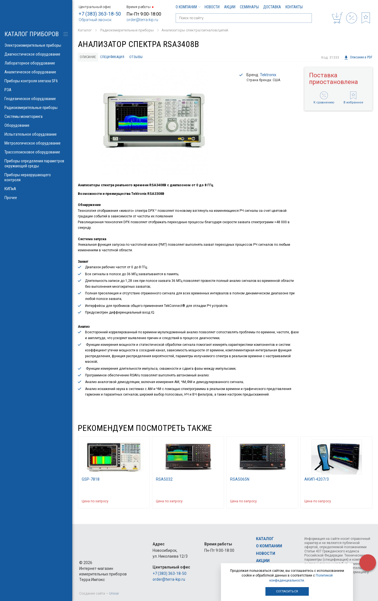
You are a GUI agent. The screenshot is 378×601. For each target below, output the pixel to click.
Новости (212, 7)
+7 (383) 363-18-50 (100, 14)
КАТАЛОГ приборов (31, 34)
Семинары (249, 7)
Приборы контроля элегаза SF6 (36, 80)
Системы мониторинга (36, 116)
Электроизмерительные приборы (36, 45)
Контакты (294, 7)
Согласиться (287, 591)
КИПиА (36, 188)
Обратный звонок (95, 20)
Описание (89, 57)
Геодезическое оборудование (36, 98)
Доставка (272, 7)
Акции (229, 7)
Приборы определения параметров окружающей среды (36, 163)
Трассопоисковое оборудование (36, 152)
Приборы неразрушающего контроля (36, 177)
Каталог (265, 539)
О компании (188, 7)
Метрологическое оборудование (36, 143)
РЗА (36, 89)
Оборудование (36, 125)
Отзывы (145, 57)
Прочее (36, 197)
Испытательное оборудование (36, 134)
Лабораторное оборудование (36, 63)
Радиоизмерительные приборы (36, 107)
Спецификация (117, 57)
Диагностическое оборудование (36, 54)
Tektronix (268, 76)
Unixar (114, 593)
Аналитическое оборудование (36, 71)
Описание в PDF (358, 57)
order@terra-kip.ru (142, 20)
